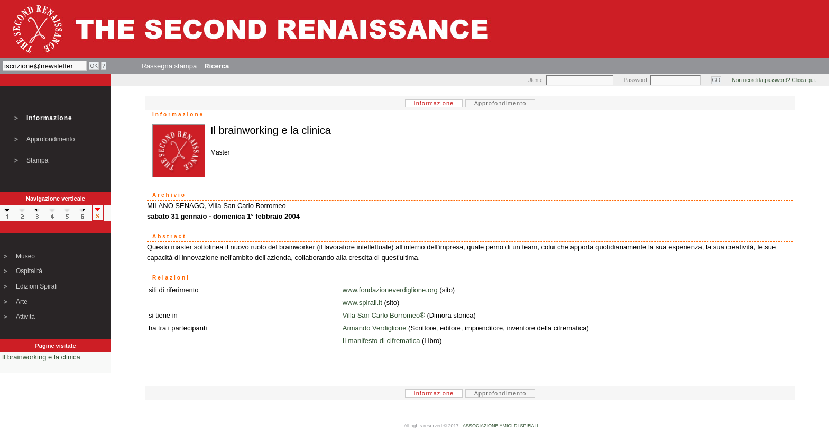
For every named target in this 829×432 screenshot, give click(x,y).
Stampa (37, 160)
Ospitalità (29, 271)
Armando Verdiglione (375, 328)
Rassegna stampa (169, 66)
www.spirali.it (362, 303)
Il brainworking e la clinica (41, 357)
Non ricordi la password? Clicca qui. (774, 80)
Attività (25, 316)
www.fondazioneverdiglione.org (390, 290)
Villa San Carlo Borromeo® (384, 315)
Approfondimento (50, 139)
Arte (21, 301)
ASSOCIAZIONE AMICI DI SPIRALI (500, 425)
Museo (25, 256)
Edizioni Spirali (37, 286)
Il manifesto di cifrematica (381, 341)
